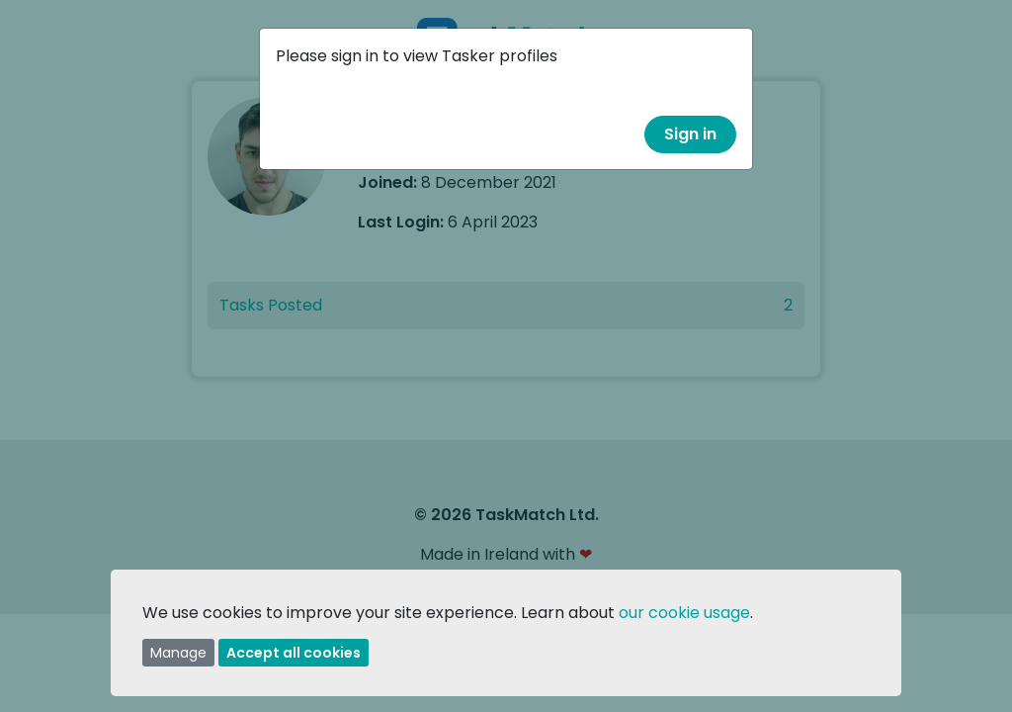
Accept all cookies (293, 653)
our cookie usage (684, 612)
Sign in (690, 134)
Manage (178, 653)
